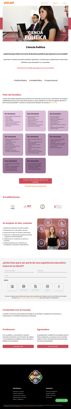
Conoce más (18, 346)
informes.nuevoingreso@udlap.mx (26, 406)
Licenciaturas (44, 3)
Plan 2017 (53, 103)
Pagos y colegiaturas (18, 399)
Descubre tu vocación (18, 391)
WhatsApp (40, 271)
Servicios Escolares (50, 393)
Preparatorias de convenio (19, 397)
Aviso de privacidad (38, 406)
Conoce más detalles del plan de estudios (35, 181)
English (64, 3)
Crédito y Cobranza (51, 395)
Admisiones (55, 3)
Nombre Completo (10, 271)
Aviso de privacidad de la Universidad (29, 298)
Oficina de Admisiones (51, 391)
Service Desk (49, 397)
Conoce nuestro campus (19, 395)
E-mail (6, 276)
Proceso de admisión (18, 393)
